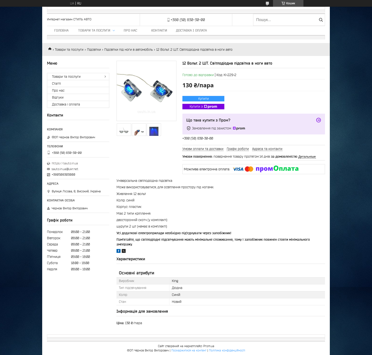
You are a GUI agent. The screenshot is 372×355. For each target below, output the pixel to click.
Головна (61, 30)
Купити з (203, 107)
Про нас (130, 30)
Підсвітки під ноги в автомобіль (128, 49)
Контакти (159, 30)
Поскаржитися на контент (188, 350)
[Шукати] (321, 20)
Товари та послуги (94, 30)
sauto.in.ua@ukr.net (65, 169)
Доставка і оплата (191, 30)
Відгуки (58, 97)
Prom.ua (208, 346)
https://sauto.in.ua (65, 163)
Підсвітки (94, 49)
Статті (56, 83)
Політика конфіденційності (227, 350)
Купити (203, 98)
